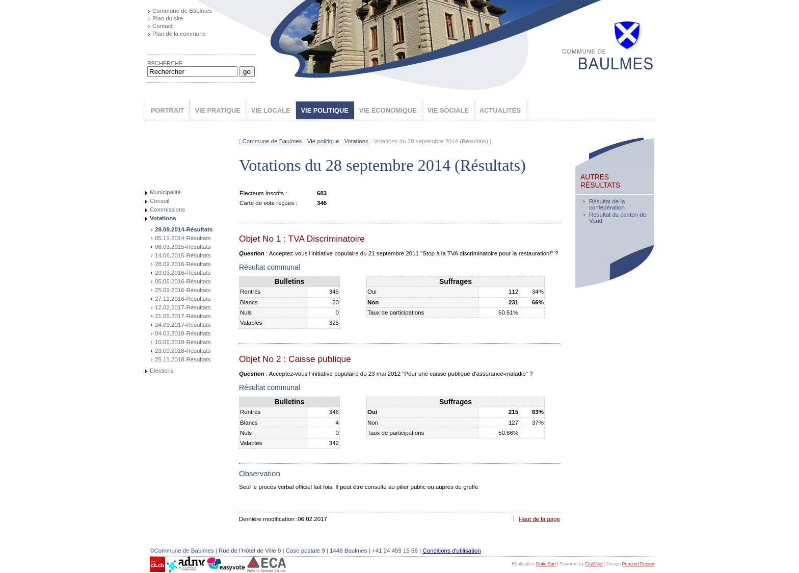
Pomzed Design (638, 563)
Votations (163, 218)
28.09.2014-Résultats (183, 229)
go (247, 71)
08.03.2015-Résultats (182, 247)
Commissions (167, 209)
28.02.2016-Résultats (182, 264)
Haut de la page (539, 519)
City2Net (594, 563)
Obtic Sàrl (546, 563)
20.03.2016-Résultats (182, 273)
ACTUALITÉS (500, 110)
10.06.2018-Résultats (182, 342)
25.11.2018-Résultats (182, 359)
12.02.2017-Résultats (182, 307)
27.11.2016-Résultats (182, 299)
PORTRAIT (167, 110)
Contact (162, 26)
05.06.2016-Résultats (182, 281)
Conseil (159, 201)
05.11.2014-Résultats (182, 238)
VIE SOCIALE (448, 110)
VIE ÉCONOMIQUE (388, 110)
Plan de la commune (179, 34)
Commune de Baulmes (182, 11)
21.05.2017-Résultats (182, 316)
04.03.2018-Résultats (182, 333)
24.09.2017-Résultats (182, 325)
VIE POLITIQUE (325, 110)
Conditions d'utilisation (451, 551)
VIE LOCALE (270, 110)
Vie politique (323, 141)
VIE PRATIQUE (217, 110)
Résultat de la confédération (607, 204)
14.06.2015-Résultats (182, 255)
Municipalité (165, 192)
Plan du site (167, 18)
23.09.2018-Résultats (182, 351)
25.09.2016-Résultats (182, 290)
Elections (162, 371)
